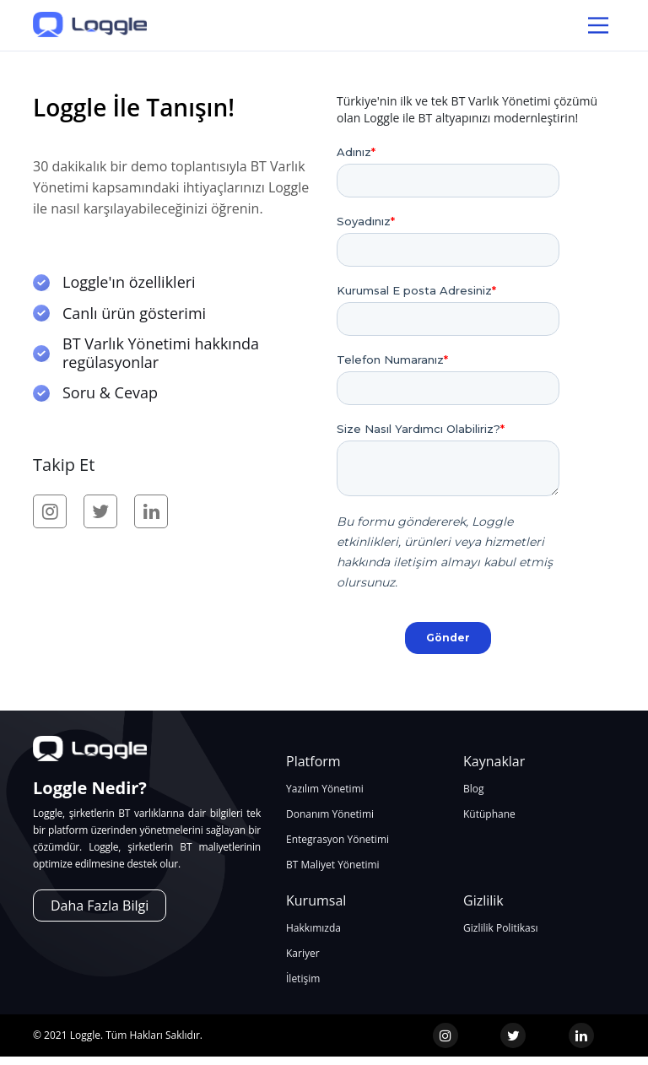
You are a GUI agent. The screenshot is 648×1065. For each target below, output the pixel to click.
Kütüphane (489, 814)
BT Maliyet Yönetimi (333, 864)
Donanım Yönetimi (330, 814)
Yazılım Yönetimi (325, 788)
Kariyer (303, 953)
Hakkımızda (313, 928)
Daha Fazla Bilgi (99, 905)
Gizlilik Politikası (500, 928)
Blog (473, 788)
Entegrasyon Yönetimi (337, 839)
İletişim (303, 978)
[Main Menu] (598, 25)
